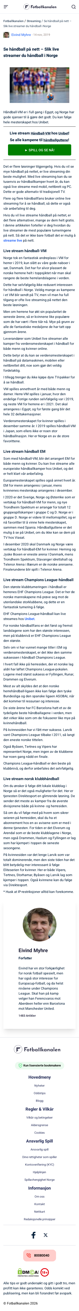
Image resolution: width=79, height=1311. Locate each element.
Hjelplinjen (39, 1172)
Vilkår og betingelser (39, 1118)
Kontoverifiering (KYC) (39, 1165)
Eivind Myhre (21, 34)
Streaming (34, 21)
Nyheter (39, 1086)
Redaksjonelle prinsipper (39, 1219)
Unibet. (30, 618)
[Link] (34, 1235)
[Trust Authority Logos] (51, 1272)
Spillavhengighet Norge (39, 1180)
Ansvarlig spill (39, 1150)
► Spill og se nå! (40, 150)
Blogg (39, 1101)
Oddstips (40, 1093)
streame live (12, 240)
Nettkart (39, 1212)
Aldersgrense (39, 1125)
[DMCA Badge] (28, 1272)
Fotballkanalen (13, 21)
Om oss (39, 1197)
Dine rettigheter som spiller (39, 1157)
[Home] (39, 1049)
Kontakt (39, 1204)
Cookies (39, 1133)
